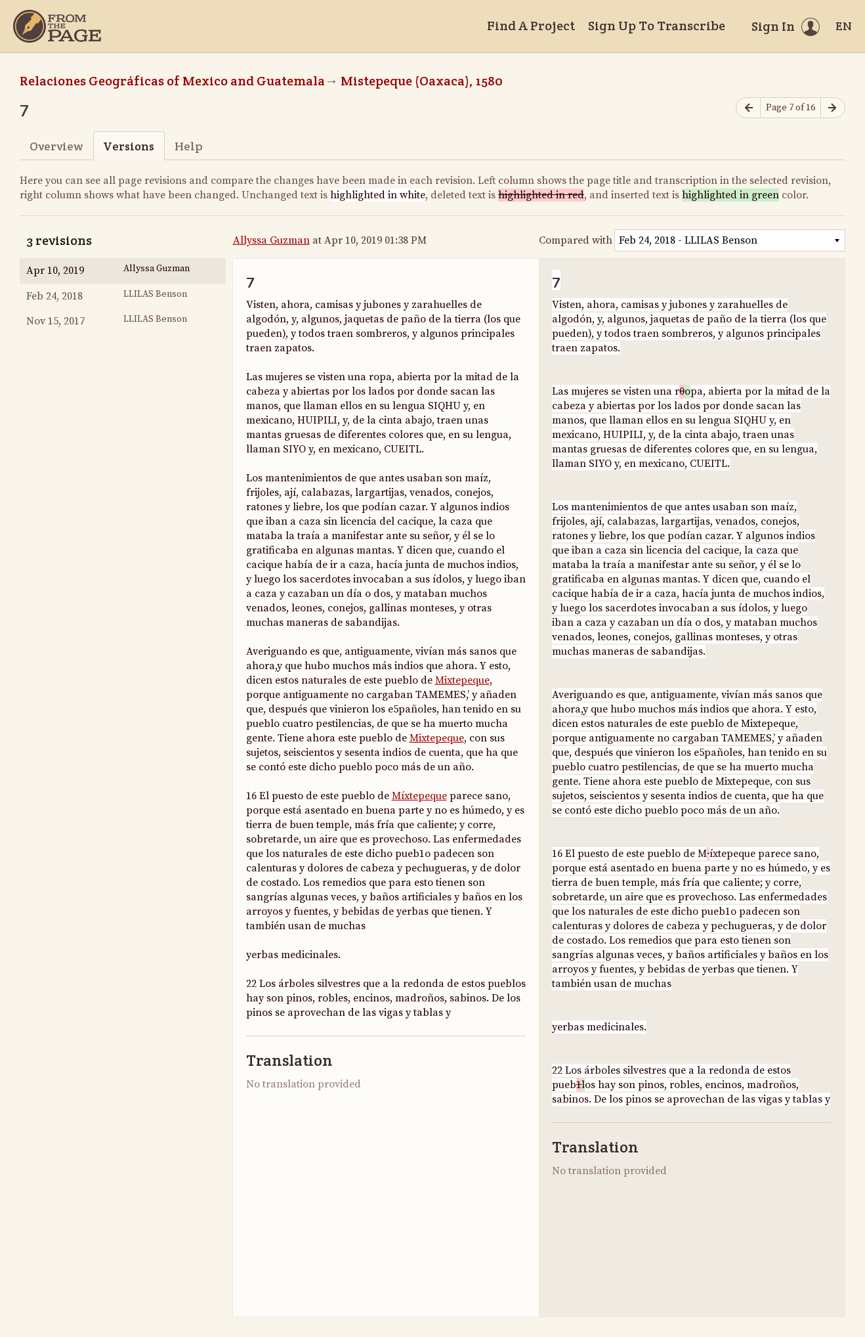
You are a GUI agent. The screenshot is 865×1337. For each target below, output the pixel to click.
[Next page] (832, 108)
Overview (56, 146)
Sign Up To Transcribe (656, 25)
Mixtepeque (462, 680)
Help (189, 146)
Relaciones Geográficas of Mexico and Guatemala (172, 80)
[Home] (57, 26)
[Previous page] (748, 108)
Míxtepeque (419, 795)
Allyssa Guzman (271, 240)
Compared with (575, 240)
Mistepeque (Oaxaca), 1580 (422, 80)
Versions (128, 146)
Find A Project (531, 25)
